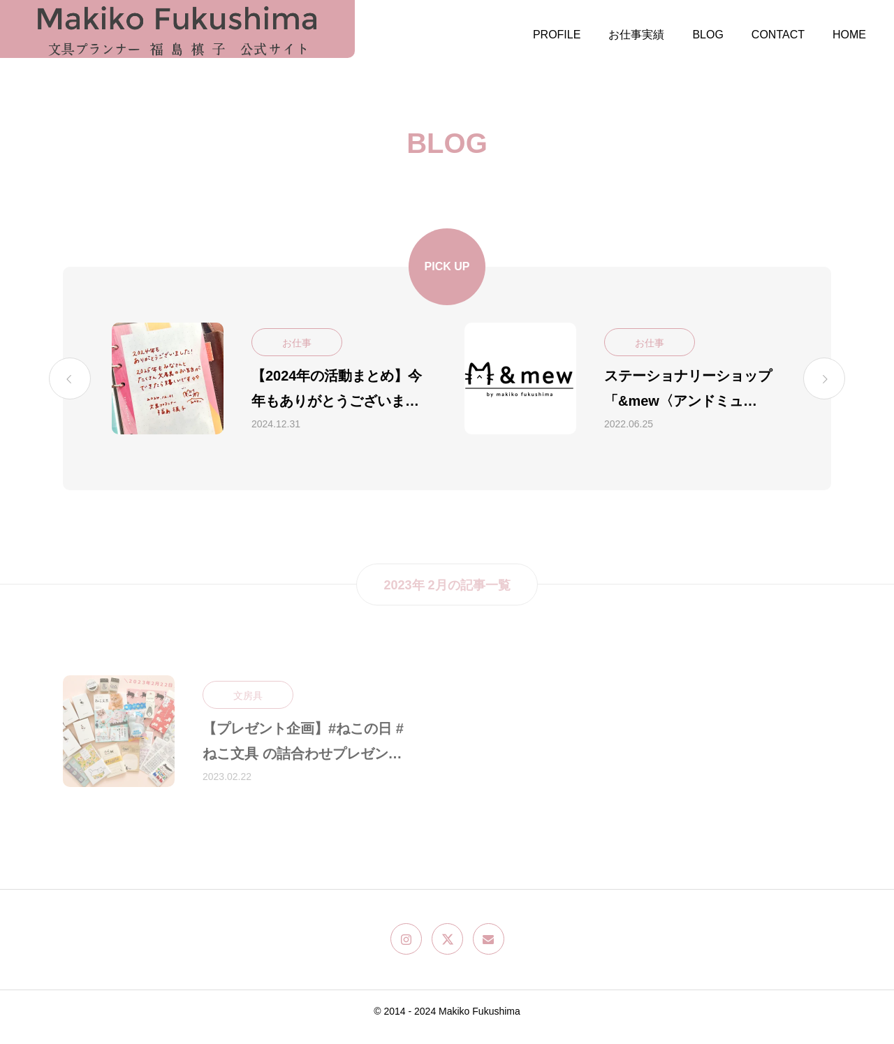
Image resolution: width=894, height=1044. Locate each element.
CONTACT (778, 35)
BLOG (707, 35)
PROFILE (556, 35)
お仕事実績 (636, 35)
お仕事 (297, 354)
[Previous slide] (70, 390)
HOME (849, 35)
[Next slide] (824, 390)
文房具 (248, 710)
